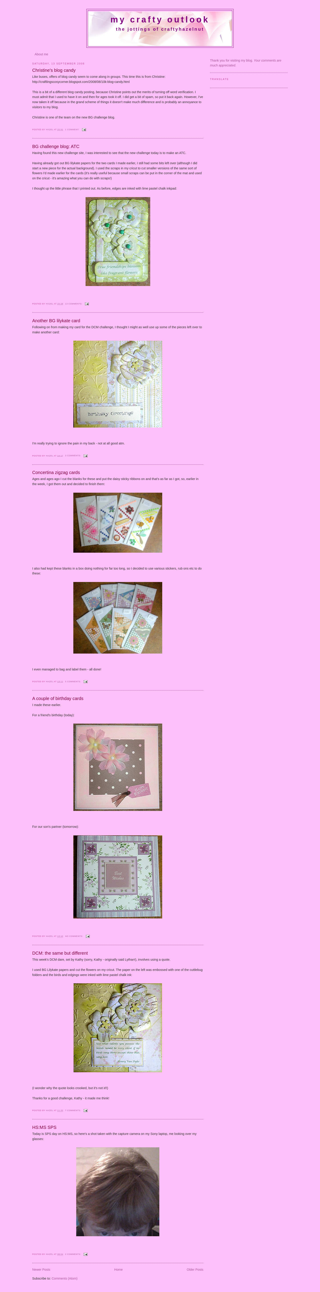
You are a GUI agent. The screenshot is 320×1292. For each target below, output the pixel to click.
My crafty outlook (160, 19)
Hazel (50, 129)
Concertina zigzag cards (56, 472)
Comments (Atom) (64, 1278)
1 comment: (72, 129)
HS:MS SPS (44, 1127)
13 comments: (74, 304)
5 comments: (73, 681)
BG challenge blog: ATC (55, 146)
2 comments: (73, 1254)
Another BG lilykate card (56, 320)
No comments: (74, 936)
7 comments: (73, 1110)
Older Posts (195, 1269)
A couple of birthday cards (57, 698)
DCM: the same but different (60, 953)
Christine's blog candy (54, 70)
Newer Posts (41, 1269)
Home (118, 1269)
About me (41, 54)
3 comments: (73, 455)
